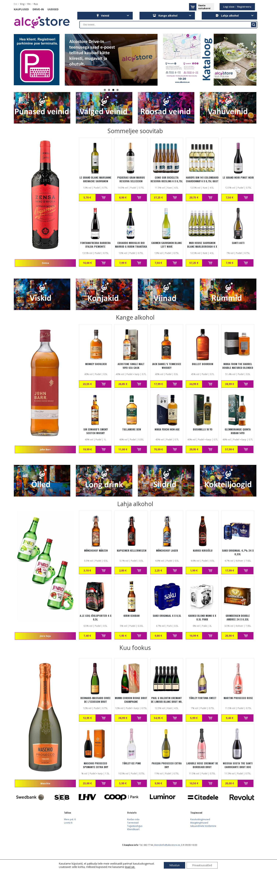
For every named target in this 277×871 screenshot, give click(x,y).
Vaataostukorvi (204, 7)
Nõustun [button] (174, 865)
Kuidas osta (133, 819)
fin (29, 4)
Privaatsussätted (202, 865)
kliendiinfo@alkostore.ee (167, 845)
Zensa (45, 263)
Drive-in (38, 9)
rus (36, 4)
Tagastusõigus (134, 826)
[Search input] (166, 24)
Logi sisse (228, 7)
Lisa (103, 197)
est (15, 4)
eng (22, 4)
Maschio (45, 783)
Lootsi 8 (68, 822)
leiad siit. (130, 867)
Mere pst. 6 (70, 819)
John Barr (45, 449)
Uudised (53, 9)
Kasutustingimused (200, 819)
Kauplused (21, 9)
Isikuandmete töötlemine (203, 826)
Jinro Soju (45, 636)
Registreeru (244, 7)
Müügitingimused (199, 822)
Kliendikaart (133, 829)
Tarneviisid (133, 822)
